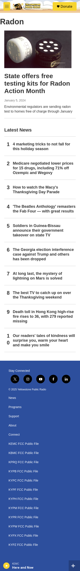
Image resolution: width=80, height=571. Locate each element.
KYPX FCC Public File (23, 535)
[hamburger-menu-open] (6, 6)
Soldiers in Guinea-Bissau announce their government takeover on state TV (38, 230)
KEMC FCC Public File (24, 443)
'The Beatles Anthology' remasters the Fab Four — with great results (44, 208)
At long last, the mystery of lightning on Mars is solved (37, 275)
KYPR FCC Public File (23, 517)
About (12, 425)
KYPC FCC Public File (23, 480)
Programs (15, 407)
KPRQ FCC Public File (24, 462)
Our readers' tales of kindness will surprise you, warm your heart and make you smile (44, 340)
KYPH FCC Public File (23, 499)
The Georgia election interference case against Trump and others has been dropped (43, 254)
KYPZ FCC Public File (23, 544)
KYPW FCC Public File (24, 526)
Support (14, 416)
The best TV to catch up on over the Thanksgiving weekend (42, 295)
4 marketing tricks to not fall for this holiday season (41, 146)
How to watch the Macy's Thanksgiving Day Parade (36, 189)
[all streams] (74, 565)
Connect (14, 434)
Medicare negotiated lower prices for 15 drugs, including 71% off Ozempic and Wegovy (43, 168)
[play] (6, 566)
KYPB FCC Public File (23, 471)
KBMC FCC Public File (24, 453)
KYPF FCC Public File (23, 489)
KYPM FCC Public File (24, 508)
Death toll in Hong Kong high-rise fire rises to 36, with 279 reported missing (43, 316)
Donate (66, 6)
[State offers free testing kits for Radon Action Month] (37, 49)
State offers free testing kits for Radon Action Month (37, 83)
